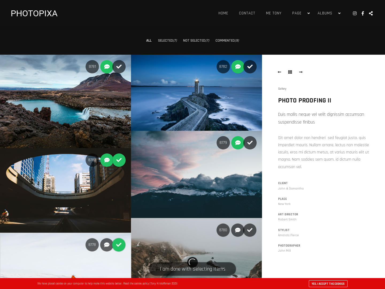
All (149, 40)
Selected (167, 40)
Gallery (282, 89)
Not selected (196, 40)
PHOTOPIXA (34, 13)
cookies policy (141, 284)
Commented (227, 40)
